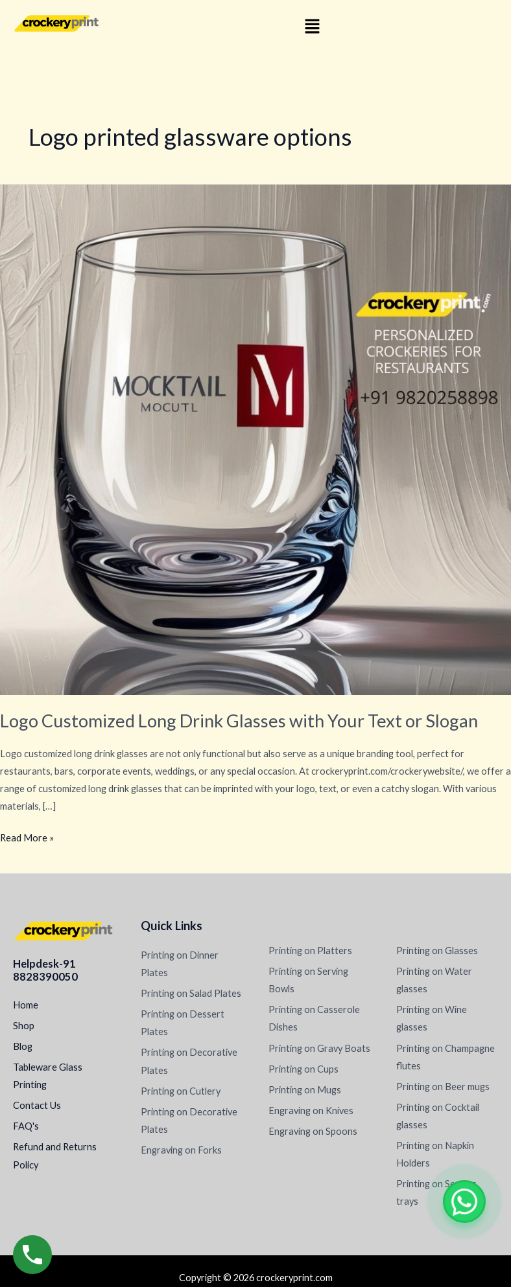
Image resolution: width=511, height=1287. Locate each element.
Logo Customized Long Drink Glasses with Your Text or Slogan (239, 720)
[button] (312, 27)
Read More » (27, 836)
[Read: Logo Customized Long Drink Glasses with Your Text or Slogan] (255, 438)
